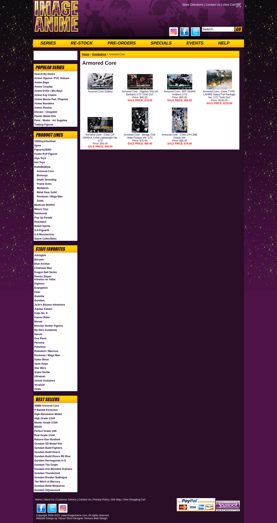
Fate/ (37, 292)
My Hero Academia (45, 330)
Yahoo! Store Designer (71, 518)
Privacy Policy (101, 499)
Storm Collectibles (45, 238)
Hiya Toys (40, 158)
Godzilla (39, 296)
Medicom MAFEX (44, 205)
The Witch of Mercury (47, 481)
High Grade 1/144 (44, 418)
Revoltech (40, 221)
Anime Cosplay (43, 86)
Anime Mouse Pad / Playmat (51, 99)
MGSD (38, 426)
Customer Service (66, 499)
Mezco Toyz (41, 209)
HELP (223, 43)
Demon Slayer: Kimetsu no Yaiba (44, 278)
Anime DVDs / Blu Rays (48, 90)
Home (85, 54)
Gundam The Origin (46, 464)
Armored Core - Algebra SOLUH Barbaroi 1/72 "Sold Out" (140, 93)
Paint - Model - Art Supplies (50, 120)
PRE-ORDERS (121, 43)
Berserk (39, 259)
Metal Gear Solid (47, 192)
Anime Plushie (43, 107)
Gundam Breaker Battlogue (50, 477)
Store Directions (192, 4)
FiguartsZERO (42, 149)
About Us (49, 499)
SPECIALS (161, 43)
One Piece (40, 338)
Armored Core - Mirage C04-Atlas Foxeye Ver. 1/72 (140, 136)
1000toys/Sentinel (45, 141)
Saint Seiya (41, 363)
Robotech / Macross (46, 351)
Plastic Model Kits (45, 116)
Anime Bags (41, 82)
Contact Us (213, 4)
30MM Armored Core (46, 405)
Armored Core (45, 171)
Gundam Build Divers (47, 452)
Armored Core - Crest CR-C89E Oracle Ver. (179, 136)
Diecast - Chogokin (45, 112)
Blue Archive (42, 263)
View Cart (229, 4)
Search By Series (44, 74)
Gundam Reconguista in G (50, 460)
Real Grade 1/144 (44, 435)
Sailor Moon (41, 359)
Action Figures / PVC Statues (51, 78)
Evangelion (41, 287)
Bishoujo (42, 175)
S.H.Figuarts (41, 230)
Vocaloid (39, 384)
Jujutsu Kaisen (43, 308)
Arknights (40, 255)
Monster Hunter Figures (48, 325)
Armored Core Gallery (100, 91)
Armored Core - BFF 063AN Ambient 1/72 (179, 93)
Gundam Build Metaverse (49, 485)
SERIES (48, 43)
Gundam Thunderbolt (47, 473)
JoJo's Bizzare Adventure (49, 304)
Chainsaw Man (43, 268)
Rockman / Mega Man (50, 196)
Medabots (43, 188)
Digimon (39, 283)
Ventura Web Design (95, 518)
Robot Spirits (42, 226)
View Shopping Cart (134, 499)
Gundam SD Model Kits (48, 443)
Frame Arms (44, 183)
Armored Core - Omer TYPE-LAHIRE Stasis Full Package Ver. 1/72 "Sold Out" (219, 94)
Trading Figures (43, 124)
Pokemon (40, 346)
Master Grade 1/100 (46, 422)
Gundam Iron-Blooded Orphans (53, 469)
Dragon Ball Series (45, 272)
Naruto (38, 334)
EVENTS (194, 43)
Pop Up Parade (43, 217)
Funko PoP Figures (45, 153)
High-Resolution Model (48, 414)
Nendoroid (40, 213)
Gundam (39, 300)
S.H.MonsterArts (44, 234)
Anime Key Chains (45, 95)
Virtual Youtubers (44, 380)
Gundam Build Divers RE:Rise (52, 456)
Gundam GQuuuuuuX (47, 490)
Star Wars (40, 368)
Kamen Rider (42, 317)
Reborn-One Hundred (47, 439)
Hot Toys (39, 162)
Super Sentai (42, 372)
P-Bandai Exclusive (46, 409)
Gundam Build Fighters (48, 447)
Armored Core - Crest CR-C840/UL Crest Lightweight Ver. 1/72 (100, 137)
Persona (39, 342)
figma (37, 145)
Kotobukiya (42, 166)
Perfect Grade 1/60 (45, 431)
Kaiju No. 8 (40, 313)
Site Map (116, 499)
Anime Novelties (44, 103)
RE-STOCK (82, 43)
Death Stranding (46, 179)
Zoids (40, 200)
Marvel (38, 321)
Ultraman (39, 376)
